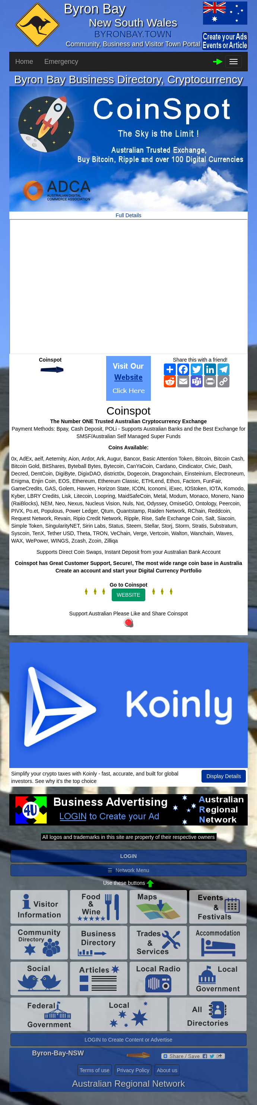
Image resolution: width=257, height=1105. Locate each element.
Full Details (128, 215)
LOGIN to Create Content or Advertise (128, 1040)
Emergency (61, 61)
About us (167, 1070)
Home (24, 61)
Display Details (223, 776)
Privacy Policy (133, 1070)
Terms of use (95, 1070)
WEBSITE (128, 595)
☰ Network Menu (128, 870)
